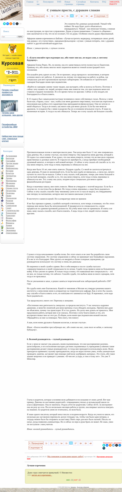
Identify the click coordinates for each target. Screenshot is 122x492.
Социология (11, 205)
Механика (10, 185)
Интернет (10, 166)
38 (81, 16)
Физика (9, 218)
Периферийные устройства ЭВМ (9, 125)
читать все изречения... (41, 475)
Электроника (11, 233)
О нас (38, 3)
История (9, 171)
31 (47, 16)
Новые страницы (69, 3)
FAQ (104, 2)
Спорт (8, 208)
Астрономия (11, 156)
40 (92, 16)
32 (52, 16)
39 (86, 16)
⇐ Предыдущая (37, 16)
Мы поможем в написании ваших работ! (65, 456)
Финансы (10, 223)
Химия (9, 225)
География (10, 161)
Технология (11, 213)
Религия (9, 200)
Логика (9, 178)
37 (76, 16)
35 (67, 16)
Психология (11, 198)
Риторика (10, 203)
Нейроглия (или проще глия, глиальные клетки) (12, 138)
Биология (10, 158)
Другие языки (12, 163)
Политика (10, 193)
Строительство (12, 210)
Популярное (48, 2)
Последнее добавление (83, 487)
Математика (11, 181)
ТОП (59, 2)
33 (57, 16)
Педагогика (11, 190)
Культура (10, 173)
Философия (11, 220)
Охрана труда (12, 188)
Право (8, 195)
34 (62, 16)
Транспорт (10, 215)
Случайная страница (81, 3)
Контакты (94, 2)
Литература (11, 176)
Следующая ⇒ (101, 16)
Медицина (10, 183)
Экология (10, 228)
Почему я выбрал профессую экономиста (10, 92)
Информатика (12, 168)
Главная (30, 2)
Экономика (11, 230)
